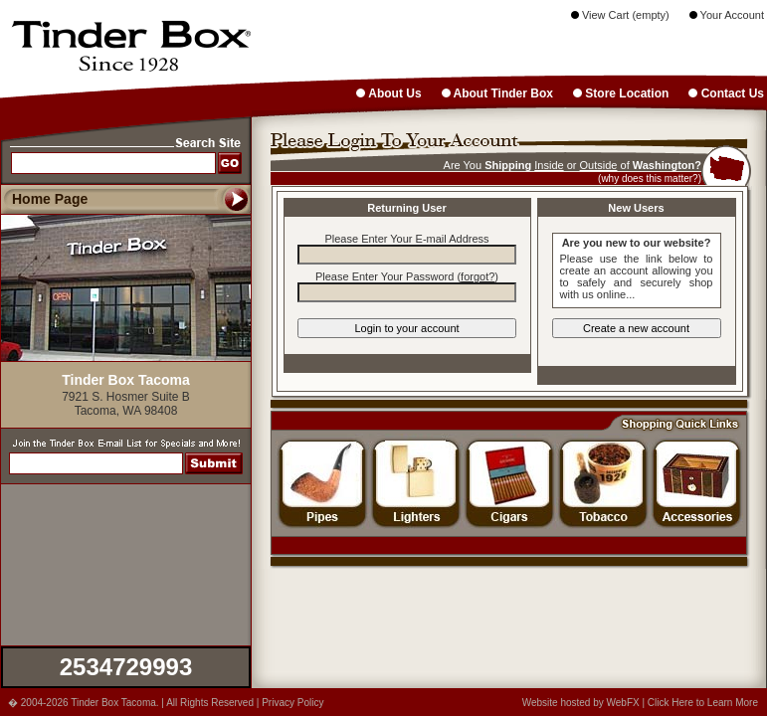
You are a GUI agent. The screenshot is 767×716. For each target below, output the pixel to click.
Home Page (50, 199)
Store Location (621, 93)
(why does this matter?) (649, 178)
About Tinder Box (497, 93)
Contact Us (726, 93)
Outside (599, 165)
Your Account (726, 15)
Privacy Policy (292, 702)
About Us (388, 93)
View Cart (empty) (620, 15)
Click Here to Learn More (703, 702)
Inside (548, 165)
